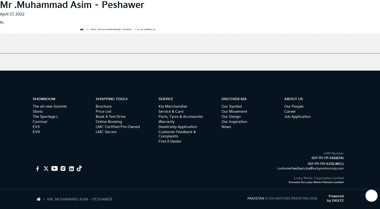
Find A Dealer (170, 141)
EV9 (36, 132)
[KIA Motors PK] (45, 168)
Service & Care (170, 111)
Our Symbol (232, 106)
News (226, 127)
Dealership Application (177, 127)
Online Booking (109, 122)
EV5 (36, 127)
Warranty (166, 122)
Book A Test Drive (111, 116)
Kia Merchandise (172, 106)
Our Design (231, 116)
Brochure (103, 106)
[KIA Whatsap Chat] (371, 196)
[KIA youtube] (54, 168)
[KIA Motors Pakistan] (37, 168)
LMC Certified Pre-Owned (118, 127)
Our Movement (234, 111)
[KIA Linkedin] (71, 168)
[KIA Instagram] (62, 168)
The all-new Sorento (50, 106)
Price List (103, 111)
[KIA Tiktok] (79, 168)
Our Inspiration (234, 122)
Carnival (40, 122)
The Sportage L (45, 116)
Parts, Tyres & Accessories (180, 116)
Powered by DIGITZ (335, 198)
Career (290, 111)
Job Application (297, 116)
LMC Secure (106, 132)
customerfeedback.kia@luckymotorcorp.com (310, 168)
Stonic (38, 111)
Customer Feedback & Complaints (177, 134)
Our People (293, 106)
